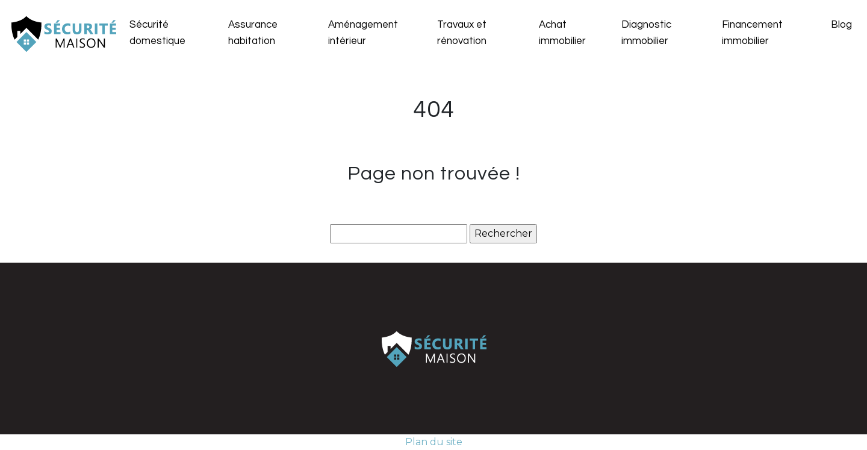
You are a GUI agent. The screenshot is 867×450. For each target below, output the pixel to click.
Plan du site (433, 442)
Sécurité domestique (157, 32)
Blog (841, 24)
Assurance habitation (253, 32)
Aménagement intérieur (363, 32)
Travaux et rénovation (461, 32)
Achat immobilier (562, 32)
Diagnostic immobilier (646, 32)
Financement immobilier (752, 32)
